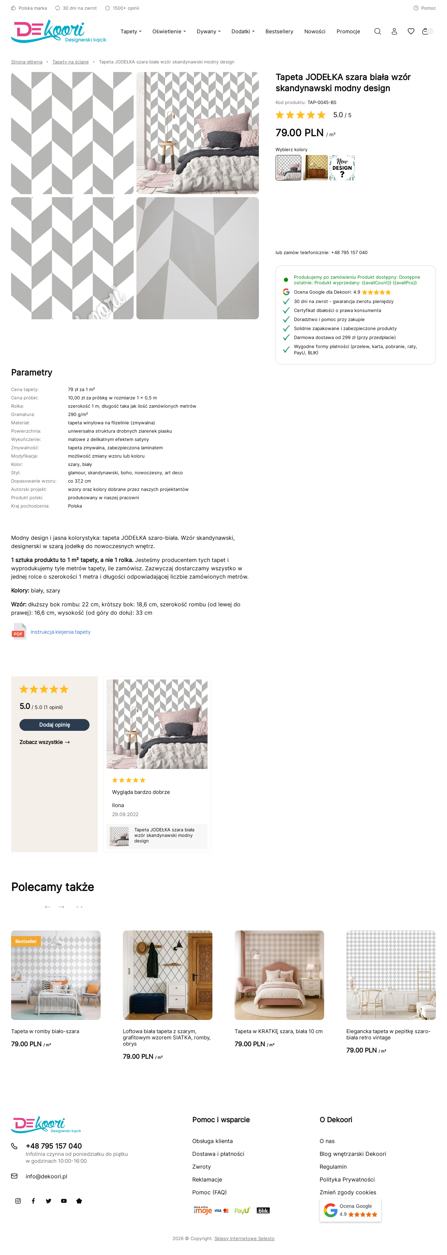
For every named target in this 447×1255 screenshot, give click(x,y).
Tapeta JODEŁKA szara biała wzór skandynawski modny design (167, 61)
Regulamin (333, 1166)
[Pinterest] (79, 1201)
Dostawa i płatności (218, 1153)
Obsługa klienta (212, 1140)
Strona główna (26, 61)
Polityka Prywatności (347, 1179)
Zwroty (201, 1166)
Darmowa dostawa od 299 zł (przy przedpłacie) (345, 337)
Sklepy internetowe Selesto (244, 1238)
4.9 (342, 292)
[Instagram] (18, 1201)
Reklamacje (207, 1179)
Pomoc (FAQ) (209, 1192)
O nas (327, 1140)
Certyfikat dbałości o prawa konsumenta (337, 310)
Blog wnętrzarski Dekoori (353, 1153)
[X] (49, 1201)
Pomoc (425, 8)
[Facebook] (33, 1201)
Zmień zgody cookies (348, 1192)
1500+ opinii (122, 8)
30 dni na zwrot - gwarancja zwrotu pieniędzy (344, 301)
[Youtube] (64, 1201)
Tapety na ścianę (70, 61)
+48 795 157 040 (349, 252)
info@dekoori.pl (46, 1176)
